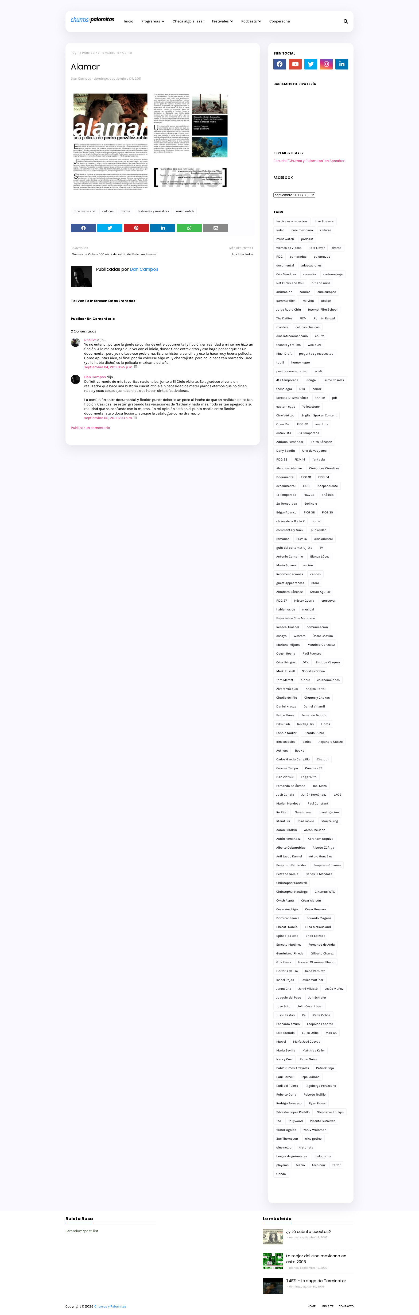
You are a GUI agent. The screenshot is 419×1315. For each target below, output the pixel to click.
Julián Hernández (314, 794)
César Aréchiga (287, 909)
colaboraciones (328, 680)
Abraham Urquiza (320, 839)
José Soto (283, 1006)
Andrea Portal (315, 689)
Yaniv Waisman (314, 1130)
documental (285, 265)
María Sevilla (285, 1050)
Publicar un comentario (90, 428)
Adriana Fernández (290, 442)
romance (282, 539)
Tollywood (295, 1121)
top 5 (280, 362)
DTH (306, 662)
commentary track (290, 530)
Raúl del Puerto (287, 1086)
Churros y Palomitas (110, 1306)
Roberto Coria (286, 1094)
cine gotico (313, 1138)
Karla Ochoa (322, 1015)
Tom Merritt (284, 680)
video (280, 230)
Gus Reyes (283, 962)
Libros (325, 724)
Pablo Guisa (308, 1059)
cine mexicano (108, 53)
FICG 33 (281, 459)
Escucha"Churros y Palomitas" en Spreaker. (309, 160)
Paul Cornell (284, 1077)
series (307, 742)
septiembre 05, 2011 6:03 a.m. (109, 418)
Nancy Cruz (284, 1059)
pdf (334, 398)
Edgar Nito (309, 777)
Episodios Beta (287, 936)
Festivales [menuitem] (220, 21)
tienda (281, 1174)
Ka (304, 1015)
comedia (309, 274)
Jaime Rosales (333, 380)
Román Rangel (324, 318)
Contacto (346, 1306)
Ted (278, 1121)
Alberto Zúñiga (323, 847)
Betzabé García (287, 874)
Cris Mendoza (286, 274)
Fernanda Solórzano (290, 786)
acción (308, 565)
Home (312, 1306)
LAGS (337, 794)
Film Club (283, 724)
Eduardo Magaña (319, 918)
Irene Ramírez (315, 971)
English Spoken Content (319, 415)
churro (319, 336)
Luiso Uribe (310, 1033)
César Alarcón (311, 900)
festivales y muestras (153, 211)
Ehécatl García (287, 927)
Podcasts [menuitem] (249, 21)
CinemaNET (313, 768)
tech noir (318, 1165)
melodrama (323, 1156)
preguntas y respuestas (316, 353)
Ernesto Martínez (288, 944)
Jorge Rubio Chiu (288, 309)
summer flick (286, 301)
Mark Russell (285, 671)
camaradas (298, 256)
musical (308, 609)
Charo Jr (323, 759)
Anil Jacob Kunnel (289, 856)
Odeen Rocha (285, 653)
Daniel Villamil (314, 706)
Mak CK (331, 1033)
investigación (329, 812)
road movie (305, 821)
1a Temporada (286, 495)
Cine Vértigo (285, 415)
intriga (311, 380)
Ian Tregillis (305, 724)
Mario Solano (286, 565)
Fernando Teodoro (314, 715)
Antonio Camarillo (289, 556)
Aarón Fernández (288, 839)
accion (326, 301)
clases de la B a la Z (290, 521)
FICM (303, 318)
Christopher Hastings (292, 892)
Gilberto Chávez (322, 953)
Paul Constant (318, 803)
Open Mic (283, 424)
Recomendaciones (289, 574)
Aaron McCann (314, 830)
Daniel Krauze (286, 706)
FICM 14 (299, 459)
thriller (320, 398)
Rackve (90, 340)
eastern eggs (285, 406)
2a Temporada (286, 503)
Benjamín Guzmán (327, 865)
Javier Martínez (312, 980)
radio (315, 583)
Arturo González (320, 856)
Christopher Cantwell (291, 883)
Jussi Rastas (285, 1015)
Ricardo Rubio (314, 733)
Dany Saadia (285, 450)
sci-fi (318, 371)
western (299, 636)
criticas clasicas (308, 327)
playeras (282, 1165)
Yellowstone (311, 406)
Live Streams (324, 221)
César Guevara (315, 909)
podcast (307, 239)
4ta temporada (287, 380)
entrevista (283, 433)
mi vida (308, 301)
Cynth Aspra (285, 900)
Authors (282, 750)
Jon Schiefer (317, 997)
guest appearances (290, 583)
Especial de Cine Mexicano (295, 618)
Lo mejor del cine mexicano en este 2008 (316, 1259)
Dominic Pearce (287, 918)
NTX (302, 389)
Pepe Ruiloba (310, 1077)
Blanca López (319, 556)
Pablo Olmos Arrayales (292, 1068)
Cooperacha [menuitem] (279, 21)
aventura (321, 424)
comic (316, 521)
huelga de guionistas (291, 1156)
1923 (306, 486)
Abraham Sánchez (289, 592)
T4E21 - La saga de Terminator (316, 1280)
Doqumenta (285, 477)
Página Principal (83, 53)
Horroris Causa (287, 971)
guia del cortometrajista (294, 548)
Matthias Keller (313, 1050)
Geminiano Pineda (290, 953)
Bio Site (327, 1306)
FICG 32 (302, 424)
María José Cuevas (306, 1041)
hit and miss (321, 283)
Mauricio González (321, 645)
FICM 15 (301, 539)
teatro (300, 1165)
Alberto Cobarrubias (290, 847)
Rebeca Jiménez (288, 627)
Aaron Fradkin (286, 830)
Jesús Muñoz (334, 989)
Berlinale (310, 503)
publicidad (319, 530)
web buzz (314, 345)
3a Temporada (308, 433)
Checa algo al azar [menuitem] (188, 21)
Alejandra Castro (331, 742)
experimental (286, 486)
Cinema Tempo (287, 768)
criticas (108, 211)
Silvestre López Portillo (293, 1112)
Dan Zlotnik (285, 777)
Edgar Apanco (286, 512)
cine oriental (323, 539)
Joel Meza (320, 786)
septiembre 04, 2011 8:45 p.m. (109, 367)
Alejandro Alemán (289, 468)
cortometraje (333, 274)
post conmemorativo (291, 371)
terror (336, 1165)
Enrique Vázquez (328, 662)
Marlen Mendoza (288, 803)
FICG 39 (327, 512)
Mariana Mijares (288, 645)
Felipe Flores (285, 715)
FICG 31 (306, 477)
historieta (306, 1147)
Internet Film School (322, 309)
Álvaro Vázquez (287, 689)
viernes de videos (288, 248)
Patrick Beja (325, 1068)
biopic (305, 680)
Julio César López (310, 1006)
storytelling (329, 821)
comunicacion (317, 627)
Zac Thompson (287, 1138)
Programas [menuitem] (150, 21)
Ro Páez (282, 812)
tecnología (284, 389)
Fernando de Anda (322, 944)
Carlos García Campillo (293, 759)
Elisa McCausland (318, 927)
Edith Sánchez (321, 442)
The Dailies (284, 318)
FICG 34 (323, 477)
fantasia (318, 459)
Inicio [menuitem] (128, 21)
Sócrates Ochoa (313, 671)
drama (125, 211)
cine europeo (326, 292)
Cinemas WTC (325, 892)
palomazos (322, 256)
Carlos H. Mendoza (319, 874)
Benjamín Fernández (291, 865)
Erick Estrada (315, 936)
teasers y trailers (288, 345)
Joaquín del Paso (288, 997)
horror (316, 389)
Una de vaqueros (314, 450)
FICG (279, 256)
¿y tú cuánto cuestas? (308, 1231)
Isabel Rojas (285, 980)
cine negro (284, 1147)
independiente (327, 486)
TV (321, 548)
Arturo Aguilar (320, 592)
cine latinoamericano (292, 336)
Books (299, 750)
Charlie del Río (286, 697)
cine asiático (286, 742)
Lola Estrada (285, 1033)
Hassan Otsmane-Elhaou (316, 962)
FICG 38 (309, 512)
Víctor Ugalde (286, 1130)
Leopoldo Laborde (320, 1024)
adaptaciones (311, 265)
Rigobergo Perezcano (320, 1086)
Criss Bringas (286, 662)
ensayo (281, 636)
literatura (283, 821)
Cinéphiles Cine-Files (324, 468)
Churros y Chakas (317, 697)
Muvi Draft (284, 353)
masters (282, 327)
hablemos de (285, 609)
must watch (185, 211)
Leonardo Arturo (288, 1024)
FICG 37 (281, 600)
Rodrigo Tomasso (289, 1103)
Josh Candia (285, 794)
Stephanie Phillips (330, 1112)
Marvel (281, 1041)
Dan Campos (81, 78)
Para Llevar (317, 248)
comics (305, 292)
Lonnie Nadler (286, 733)
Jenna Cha (283, 989)
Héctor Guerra (304, 600)
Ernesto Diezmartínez (292, 398)
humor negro (300, 362)
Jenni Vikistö (308, 989)
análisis (327, 495)
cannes (315, 574)
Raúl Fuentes (311, 653)
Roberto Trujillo (315, 1094)
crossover (328, 600)
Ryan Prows (317, 1103)
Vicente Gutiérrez (322, 1121)
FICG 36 (309, 495)
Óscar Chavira (323, 636)
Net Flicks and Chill (290, 283)
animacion (284, 292)
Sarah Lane (303, 812)
